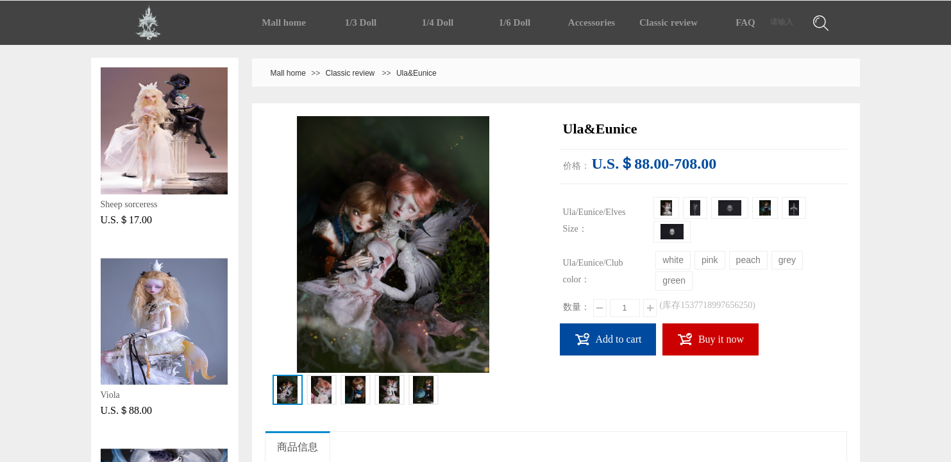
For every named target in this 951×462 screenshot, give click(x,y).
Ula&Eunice (416, 73)
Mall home (284, 22)
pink (710, 260)
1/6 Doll (515, 22)
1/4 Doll (438, 22)
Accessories (591, 22)
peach (748, 260)
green (674, 280)
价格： (576, 166)
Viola (110, 395)
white (673, 260)
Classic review (668, 22)
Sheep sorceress (129, 204)
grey (787, 260)
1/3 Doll (361, 22)
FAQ (745, 22)
